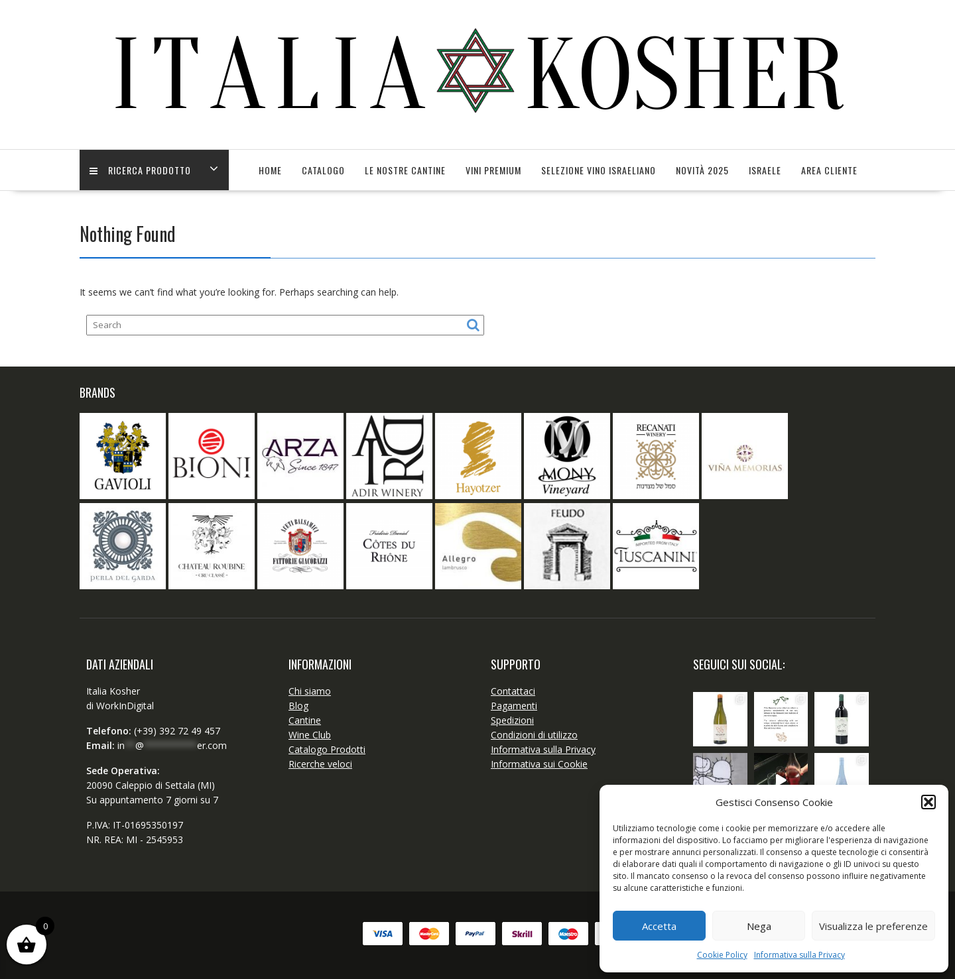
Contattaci (513, 691)
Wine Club (309, 734)
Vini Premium (493, 170)
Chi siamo (309, 691)
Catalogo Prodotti (326, 749)
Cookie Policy (722, 954)
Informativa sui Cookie (539, 764)
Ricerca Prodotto (140, 170)
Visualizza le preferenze (873, 926)
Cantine (304, 720)
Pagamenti (514, 705)
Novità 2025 (702, 170)
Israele (765, 170)
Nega (759, 926)
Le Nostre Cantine (405, 170)
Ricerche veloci (320, 764)
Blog (298, 705)
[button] (928, 802)
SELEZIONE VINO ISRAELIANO (598, 170)
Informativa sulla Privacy (799, 954)
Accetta (659, 926)
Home (270, 170)
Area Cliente (829, 170)
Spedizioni (512, 720)
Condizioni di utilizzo (534, 734)
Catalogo (323, 170)
